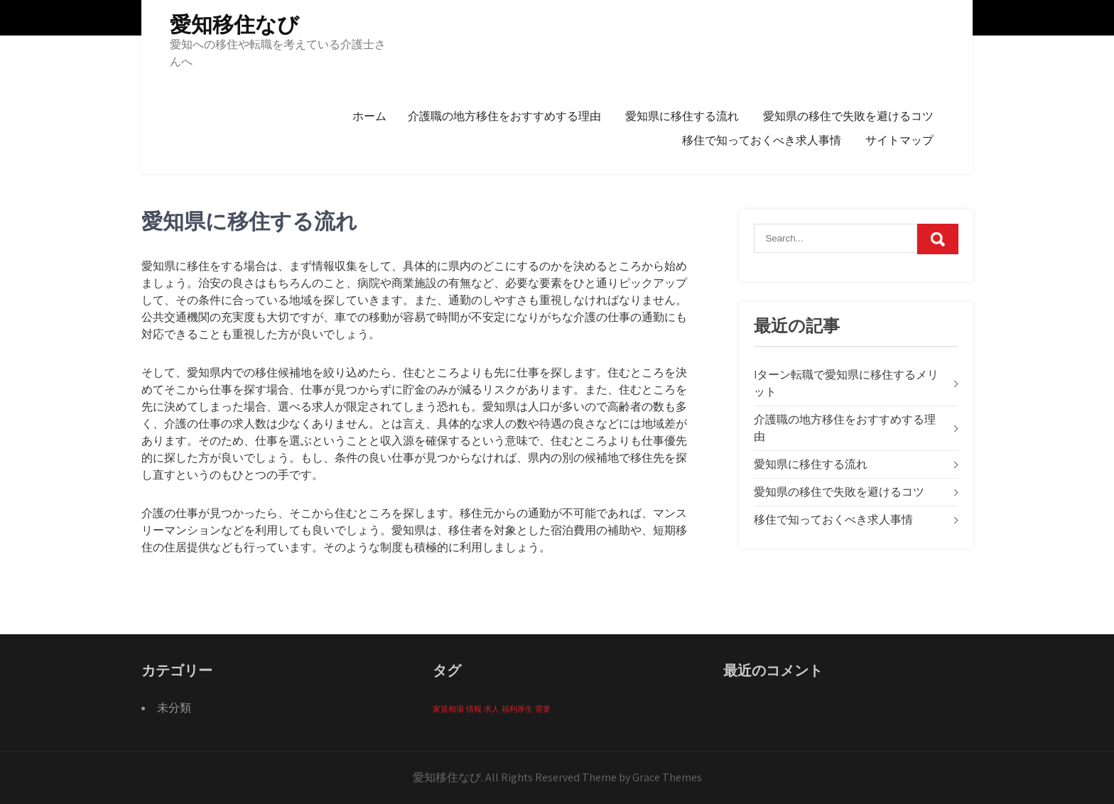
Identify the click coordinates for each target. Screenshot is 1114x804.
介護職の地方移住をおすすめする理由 (504, 116)
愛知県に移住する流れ (682, 116)
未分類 (174, 707)
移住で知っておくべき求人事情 (761, 140)
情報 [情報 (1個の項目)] (474, 709)
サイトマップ (899, 140)
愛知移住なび (234, 24)
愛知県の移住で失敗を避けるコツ (848, 116)
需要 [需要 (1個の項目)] (543, 709)
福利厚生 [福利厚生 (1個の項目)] (517, 709)
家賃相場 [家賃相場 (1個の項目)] (448, 709)
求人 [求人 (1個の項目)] (491, 709)
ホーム (369, 116)
